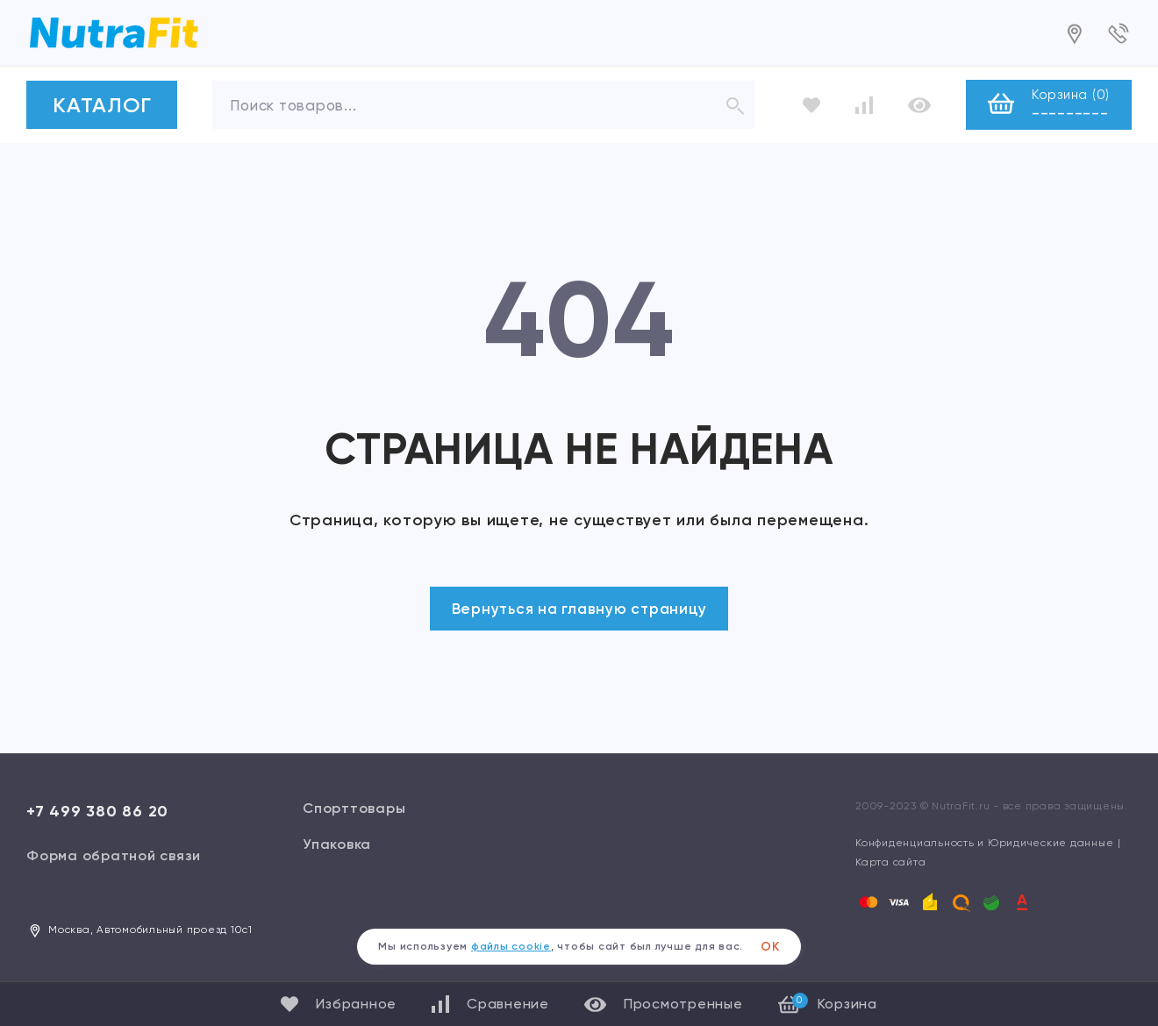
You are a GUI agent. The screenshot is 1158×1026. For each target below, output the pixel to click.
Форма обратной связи (113, 855)
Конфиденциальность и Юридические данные (984, 843)
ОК (770, 946)
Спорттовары (354, 808)
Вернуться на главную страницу (579, 608)
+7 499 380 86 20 (97, 811)
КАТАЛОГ (102, 105)
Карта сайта (890, 862)
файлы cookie (511, 946)
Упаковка (337, 844)
